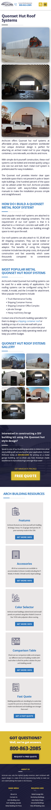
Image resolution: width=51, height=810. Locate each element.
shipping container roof (29, 321)
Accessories (24, 564)
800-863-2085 (25, 748)
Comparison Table (24, 650)
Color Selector (24, 607)
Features (24, 520)
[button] (41, 4)
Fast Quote (24, 696)
